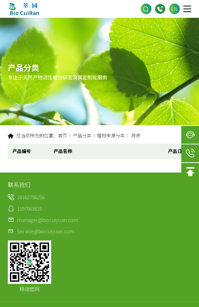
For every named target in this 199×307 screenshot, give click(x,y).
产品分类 (82, 135)
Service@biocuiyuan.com (45, 231)
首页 (62, 135)
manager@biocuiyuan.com (47, 219)
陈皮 (136, 135)
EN (174, 8)
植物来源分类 (111, 135)
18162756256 (160, 9)
